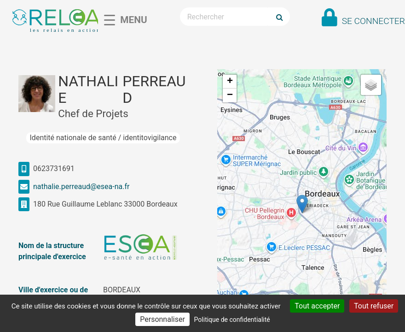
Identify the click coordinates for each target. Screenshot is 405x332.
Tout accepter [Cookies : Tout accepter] (317, 306)
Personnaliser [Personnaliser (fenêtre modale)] (162, 319)
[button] (302, 204)
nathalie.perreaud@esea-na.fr (81, 186)
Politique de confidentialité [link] (232, 319)
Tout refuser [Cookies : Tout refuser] (373, 306)
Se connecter (373, 21)
